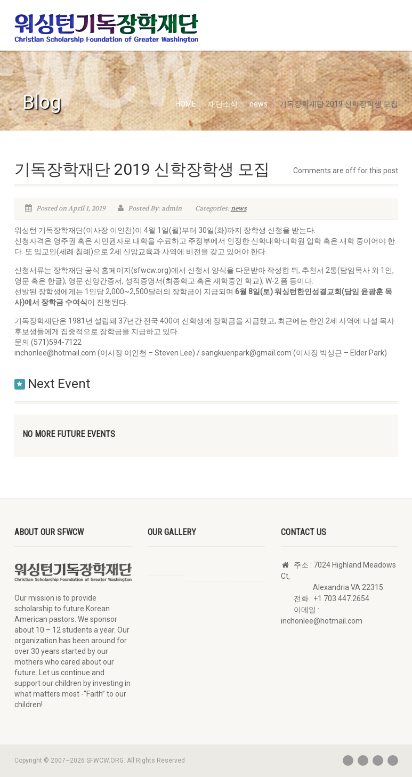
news (239, 208)
